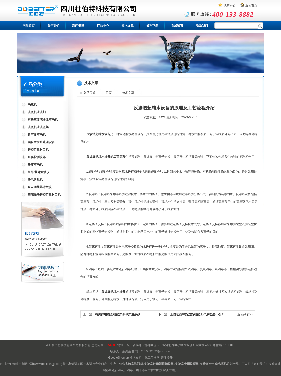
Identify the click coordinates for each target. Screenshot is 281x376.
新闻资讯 (78, 26)
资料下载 (152, 26)
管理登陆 (167, 358)
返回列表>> (245, 314)
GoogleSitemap (118, 358)
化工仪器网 (152, 358)
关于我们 (54, 26)
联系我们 (230, 5)
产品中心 (103, 26)
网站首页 (29, 26)
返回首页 (252, 5)
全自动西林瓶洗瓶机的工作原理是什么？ (197, 314)
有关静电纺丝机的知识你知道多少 (117, 314)
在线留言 (177, 26)
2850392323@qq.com (156, 351)
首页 (109, 92)
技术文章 (128, 26)
